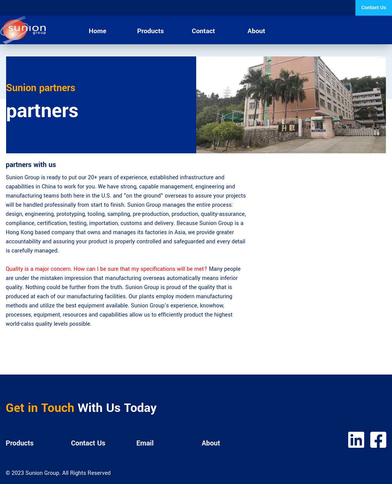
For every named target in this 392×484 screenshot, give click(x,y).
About (211, 443)
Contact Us (88, 443)
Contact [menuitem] (203, 31)
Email (145, 443)
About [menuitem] (256, 31)
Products (20, 443)
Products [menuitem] (150, 31)
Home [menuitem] (97, 31)
